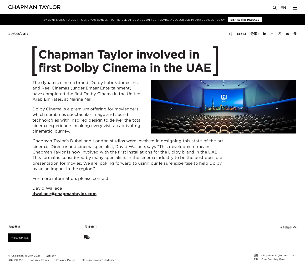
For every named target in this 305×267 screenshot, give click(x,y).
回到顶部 (288, 227)
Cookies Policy (213, 19)
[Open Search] (275, 9)
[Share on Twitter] (279, 34)
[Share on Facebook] (272, 34)
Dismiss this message (244, 19)
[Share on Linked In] (264, 34)
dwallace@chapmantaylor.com (64, 193)
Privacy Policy (66, 259)
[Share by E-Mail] (287, 34)
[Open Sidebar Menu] (295, 8)
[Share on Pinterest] (295, 34)
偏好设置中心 (16, 259)
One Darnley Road (273, 259)
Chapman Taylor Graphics (278, 255)
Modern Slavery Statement (100, 259)
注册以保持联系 (20, 237)
